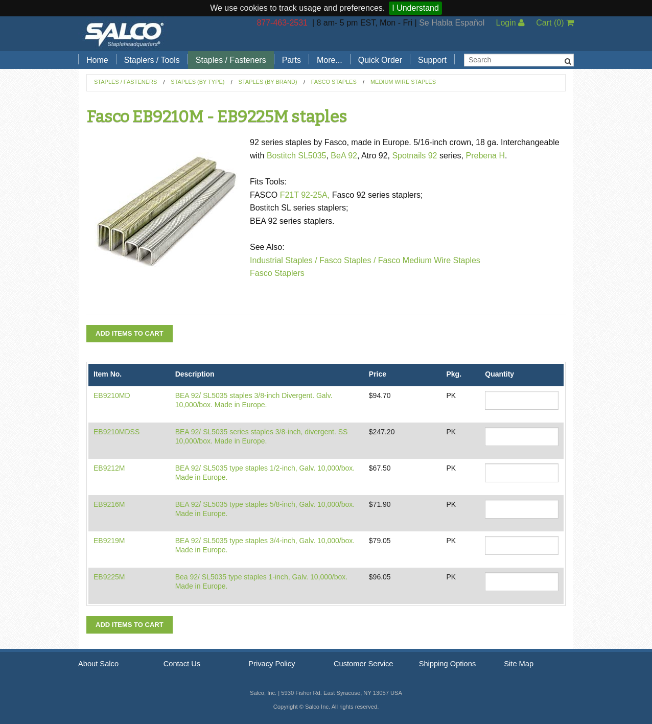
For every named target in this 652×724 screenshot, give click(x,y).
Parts (291, 60)
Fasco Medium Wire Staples (429, 260)
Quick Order (380, 60)
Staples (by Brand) (268, 82)
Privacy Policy (271, 664)
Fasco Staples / (346, 260)
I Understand (415, 8)
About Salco (98, 664)
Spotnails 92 (414, 155)
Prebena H (485, 155)
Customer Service (363, 664)
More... (329, 60)
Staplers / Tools (152, 60)
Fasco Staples (334, 82)
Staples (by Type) (197, 82)
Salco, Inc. (124, 33)
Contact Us (182, 664)
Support (432, 60)
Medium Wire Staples (403, 82)
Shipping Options (447, 664)
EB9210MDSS (116, 432)
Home (97, 60)
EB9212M (109, 468)
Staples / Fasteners (231, 60)
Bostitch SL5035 (297, 155)
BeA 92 (344, 155)
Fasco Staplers (277, 273)
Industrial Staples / (283, 260)
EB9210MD (112, 395)
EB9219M (109, 540)
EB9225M (109, 577)
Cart (555, 22)
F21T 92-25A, (305, 195)
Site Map (518, 664)
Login (510, 22)
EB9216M (109, 504)
